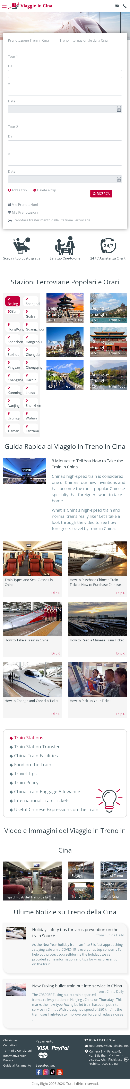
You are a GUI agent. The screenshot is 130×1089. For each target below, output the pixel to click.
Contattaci (10, 1045)
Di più (55, 593)
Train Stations (26, 737)
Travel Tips (23, 773)
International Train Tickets (39, 800)
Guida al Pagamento (17, 1065)
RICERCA (101, 193)
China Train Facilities (34, 755)
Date (11, 101)
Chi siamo (10, 1040)
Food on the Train (30, 764)
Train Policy (24, 782)
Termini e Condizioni (17, 1050)
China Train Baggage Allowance (45, 791)
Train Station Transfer (35, 746)
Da (10, 66)
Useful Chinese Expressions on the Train (54, 809)
